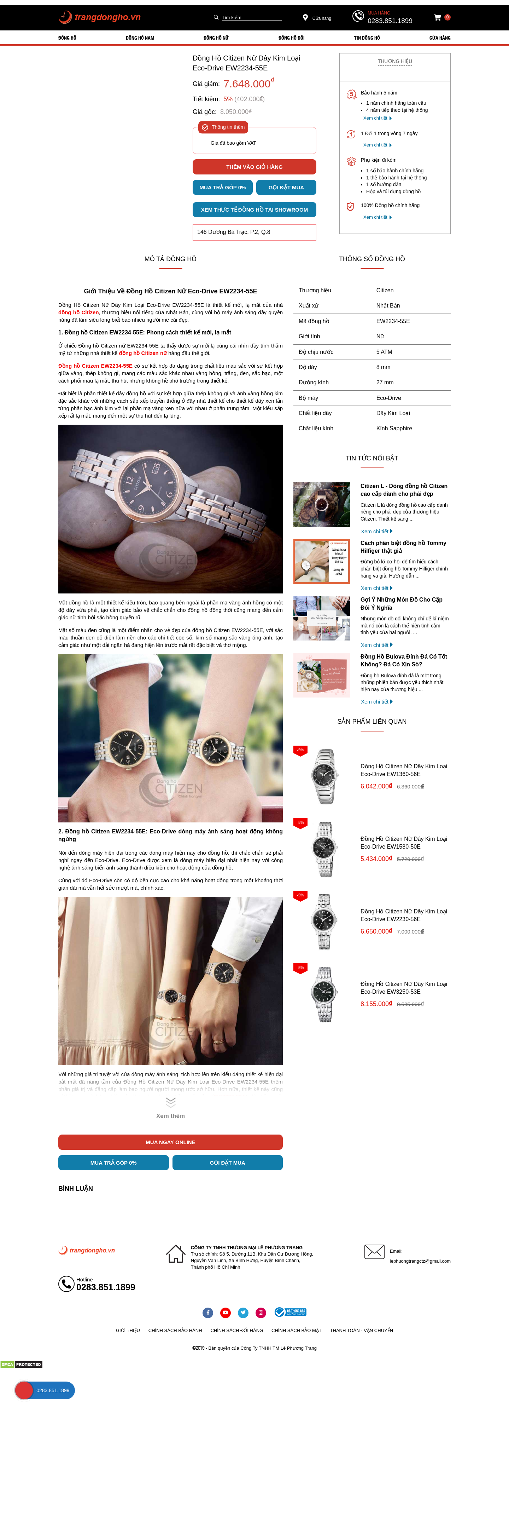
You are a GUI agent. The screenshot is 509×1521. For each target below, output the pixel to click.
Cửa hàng (317, 18)
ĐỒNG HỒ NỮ (216, 37)
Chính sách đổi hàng (236, 1330)
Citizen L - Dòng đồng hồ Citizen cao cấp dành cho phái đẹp (404, 490)
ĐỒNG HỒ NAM (140, 37)
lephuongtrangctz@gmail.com (420, 1261)
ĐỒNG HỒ (67, 37)
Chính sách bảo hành (175, 1330)
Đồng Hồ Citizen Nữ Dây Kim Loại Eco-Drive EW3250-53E (404, 988)
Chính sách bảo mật (296, 1330)
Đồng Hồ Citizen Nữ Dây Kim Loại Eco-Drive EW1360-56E (404, 770)
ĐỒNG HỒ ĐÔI (292, 37)
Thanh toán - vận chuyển (361, 1330)
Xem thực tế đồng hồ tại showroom (254, 210)
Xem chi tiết (375, 118)
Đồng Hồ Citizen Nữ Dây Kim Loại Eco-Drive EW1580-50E (404, 843)
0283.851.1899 (390, 20)
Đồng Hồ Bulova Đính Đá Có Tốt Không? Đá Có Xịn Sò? (404, 660)
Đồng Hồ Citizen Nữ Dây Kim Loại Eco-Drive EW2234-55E (246, 63)
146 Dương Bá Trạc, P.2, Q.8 (233, 232)
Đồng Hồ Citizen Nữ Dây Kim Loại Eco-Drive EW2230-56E (404, 915)
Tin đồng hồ (367, 37)
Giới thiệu (128, 1330)
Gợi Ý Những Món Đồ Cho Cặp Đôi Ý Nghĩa (402, 603)
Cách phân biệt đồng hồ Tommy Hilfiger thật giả (403, 547)
